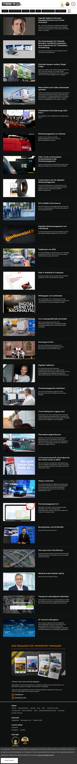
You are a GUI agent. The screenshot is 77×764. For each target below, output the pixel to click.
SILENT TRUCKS (17, 713)
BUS (32, 11)
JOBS (35, 710)
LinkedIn (22, 730)
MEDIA (14, 706)
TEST (38, 11)
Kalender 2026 (37, 720)
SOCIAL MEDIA (17, 725)
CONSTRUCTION (48, 11)
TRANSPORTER (15, 11)
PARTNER (15, 735)
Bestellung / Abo (20, 698)
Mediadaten (19, 694)
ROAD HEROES (27, 710)
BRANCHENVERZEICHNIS (47, 710)
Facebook (15, 727)
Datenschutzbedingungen (45, 755)
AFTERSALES (60, 11)
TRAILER (25, 11)
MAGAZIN (61, 710)
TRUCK (5, 11)
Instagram (15, 730)
